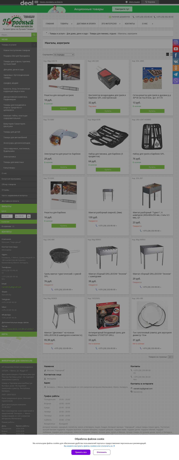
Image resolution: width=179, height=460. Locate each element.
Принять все (81, 452)
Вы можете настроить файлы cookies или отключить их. (88, 446)
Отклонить (102, 452)
